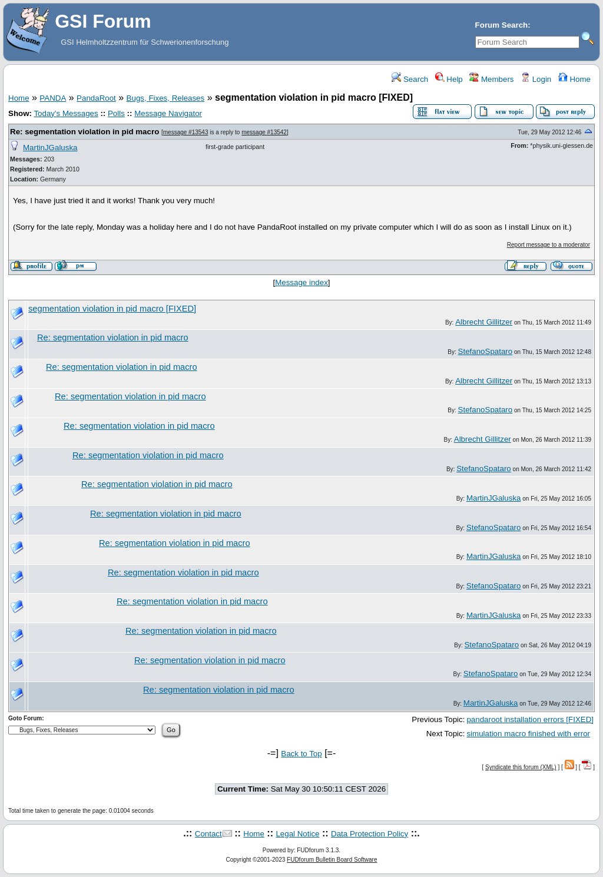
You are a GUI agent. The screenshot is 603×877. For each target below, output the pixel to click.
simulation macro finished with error (528, 733)
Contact (208, 833)
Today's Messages (66, 113)
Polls (116, 113)
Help (449, 79)
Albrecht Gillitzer (483, 321)
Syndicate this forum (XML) (520, 767)
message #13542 (264, 132)
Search (410, 79)
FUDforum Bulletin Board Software (332, 859)
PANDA (52, 98)
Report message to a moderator (548, 244)
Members (491, 79)
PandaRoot (96, 98)
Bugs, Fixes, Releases (166, 98)
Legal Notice (297, 833)
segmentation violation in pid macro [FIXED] (112, 308)
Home (574, 79)
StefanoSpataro (485, 351)
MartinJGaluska (50, 147)
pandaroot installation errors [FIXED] (530, 719)
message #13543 (185, 132)
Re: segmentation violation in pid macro (84, 131)
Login (536, 79)
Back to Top (301, 753)
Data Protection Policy (369, 833)
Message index (301, 282)
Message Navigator (168, 113)
